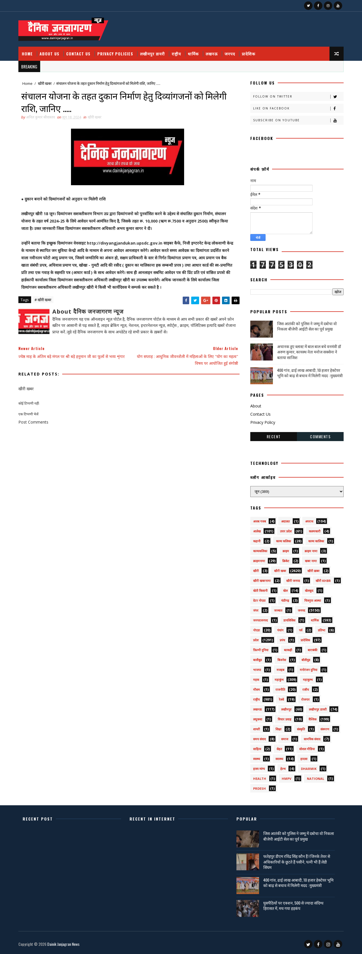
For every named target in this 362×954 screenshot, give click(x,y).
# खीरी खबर (43, 299)
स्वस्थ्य (256, 759)
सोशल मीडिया (307, 749)
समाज (284, 739)
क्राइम (286, 551)
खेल (285, 590)
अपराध (309, 521)
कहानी (256, 541)
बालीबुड (257, 660)
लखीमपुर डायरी (152, 54)
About (255, 406)
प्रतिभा (321, 630)
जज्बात (278, 610)
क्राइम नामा (311, 551)
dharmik (308, 769)
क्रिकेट (285, 561)
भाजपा (257, 670)
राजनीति (280, 689)
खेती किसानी (260, 590)
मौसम (256, 689)
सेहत (279, 749)
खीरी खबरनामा (262, 581)
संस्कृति (301, 729)
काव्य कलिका (283, 541)
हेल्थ (283, 769)
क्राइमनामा (259, 561)
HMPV (286, 778)
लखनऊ (212, 54)
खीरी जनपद (293, 581)
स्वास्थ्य (279, 759)
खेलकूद (309, 590)
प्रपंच (282, 640)
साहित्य (257, 749)
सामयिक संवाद (312, 739)
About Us (49, 54)
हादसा (303, 759)
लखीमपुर (286, 709)
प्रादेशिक (248, 54)
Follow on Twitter (298, 96)
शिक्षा (278, 729)
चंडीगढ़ (285, 600)
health (259, 778)
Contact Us (78, 54)
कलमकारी (314, 531)
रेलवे (281, 699)
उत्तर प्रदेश (286, 531)
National (315, 778)
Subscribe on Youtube (298, 120)
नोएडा (256, 630)
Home (27, 54)
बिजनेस (281, 660)
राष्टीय (305, 689)
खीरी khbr (323, 581)
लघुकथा (257, 719)
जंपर (255, 610)
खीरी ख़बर (313, 571)
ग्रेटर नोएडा (259, 600)
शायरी (256, 729)
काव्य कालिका (316, 541)
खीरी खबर (44, 83)
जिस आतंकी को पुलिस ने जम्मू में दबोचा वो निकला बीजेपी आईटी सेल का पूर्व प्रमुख (307, 326)
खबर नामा (311, 561)
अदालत (285, 521)
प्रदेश (255, 640)
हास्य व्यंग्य (259, 769)
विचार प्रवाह (284, 719)
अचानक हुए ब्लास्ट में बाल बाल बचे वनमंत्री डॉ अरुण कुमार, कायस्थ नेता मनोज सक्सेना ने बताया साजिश (309, 351)
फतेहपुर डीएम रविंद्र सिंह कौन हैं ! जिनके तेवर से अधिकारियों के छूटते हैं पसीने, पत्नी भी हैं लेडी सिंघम (296, 861)
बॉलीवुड (305, 660)
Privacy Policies (115, 54)
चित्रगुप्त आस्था (312, 600)
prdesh (259, 788)
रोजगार (305, 699)
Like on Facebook (298, 108)
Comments (320, 436)
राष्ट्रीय (176, 54)
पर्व (300, 630)
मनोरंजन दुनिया (308, 670)
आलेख (257, 531)
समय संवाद (259, 739)
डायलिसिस (289, 620)
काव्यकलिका (260, 551)
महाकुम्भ (308, 679)
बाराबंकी (312, 650)
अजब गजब (259, 521)
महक (256, 679)
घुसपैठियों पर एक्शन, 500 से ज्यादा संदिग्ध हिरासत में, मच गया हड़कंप (293, 905)
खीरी (256, 571)
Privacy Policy (262, 422)
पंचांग (280, 630)
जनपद (230, 54)
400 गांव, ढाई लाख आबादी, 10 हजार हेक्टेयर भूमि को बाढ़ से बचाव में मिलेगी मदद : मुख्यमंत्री (310, 373)
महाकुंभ (279, 679)
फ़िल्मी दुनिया (260, 650)
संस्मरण (324, 729)
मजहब (280, 670)
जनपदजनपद (260, 620)
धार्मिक (193, 54)
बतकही (288, 650)
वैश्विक (312, 719)
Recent (274, 436)
